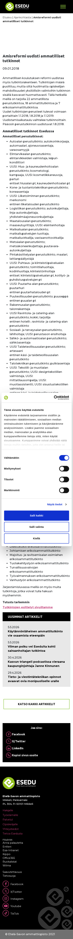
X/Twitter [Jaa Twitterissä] (16, 741)
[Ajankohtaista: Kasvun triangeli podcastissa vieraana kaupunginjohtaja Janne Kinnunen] (36, 664)
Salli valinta (36, 526)
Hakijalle (8, 810)
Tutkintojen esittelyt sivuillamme (28, 607)
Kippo (6, 854)
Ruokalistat (10, 861)
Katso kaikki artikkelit (36, 704)
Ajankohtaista (22, 17)
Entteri (7, 846)
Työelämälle (10, 815)
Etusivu (7, 17)
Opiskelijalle (10, 824)
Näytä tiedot (54, 504)
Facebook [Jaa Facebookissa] (15, 734)
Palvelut (8, 819)
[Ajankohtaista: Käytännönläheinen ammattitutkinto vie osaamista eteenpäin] (36, 633)
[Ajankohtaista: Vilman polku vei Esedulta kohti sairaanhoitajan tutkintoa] (36, 649)
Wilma (7, 865)
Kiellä (36, 538)
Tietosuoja (9, 875)
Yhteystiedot (11, 829)
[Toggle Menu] (63, 6)
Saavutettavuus (12, 872)
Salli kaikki (36, 515)
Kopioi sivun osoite (22, 755)
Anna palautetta (13, 842)
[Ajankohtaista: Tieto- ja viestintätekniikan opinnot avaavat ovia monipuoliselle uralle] (36, 679)
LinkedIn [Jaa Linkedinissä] (14, 748)
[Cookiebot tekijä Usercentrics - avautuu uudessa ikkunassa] (54, 397)
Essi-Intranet (11, 850)
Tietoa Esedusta (12, 833)
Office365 (9, 858)
